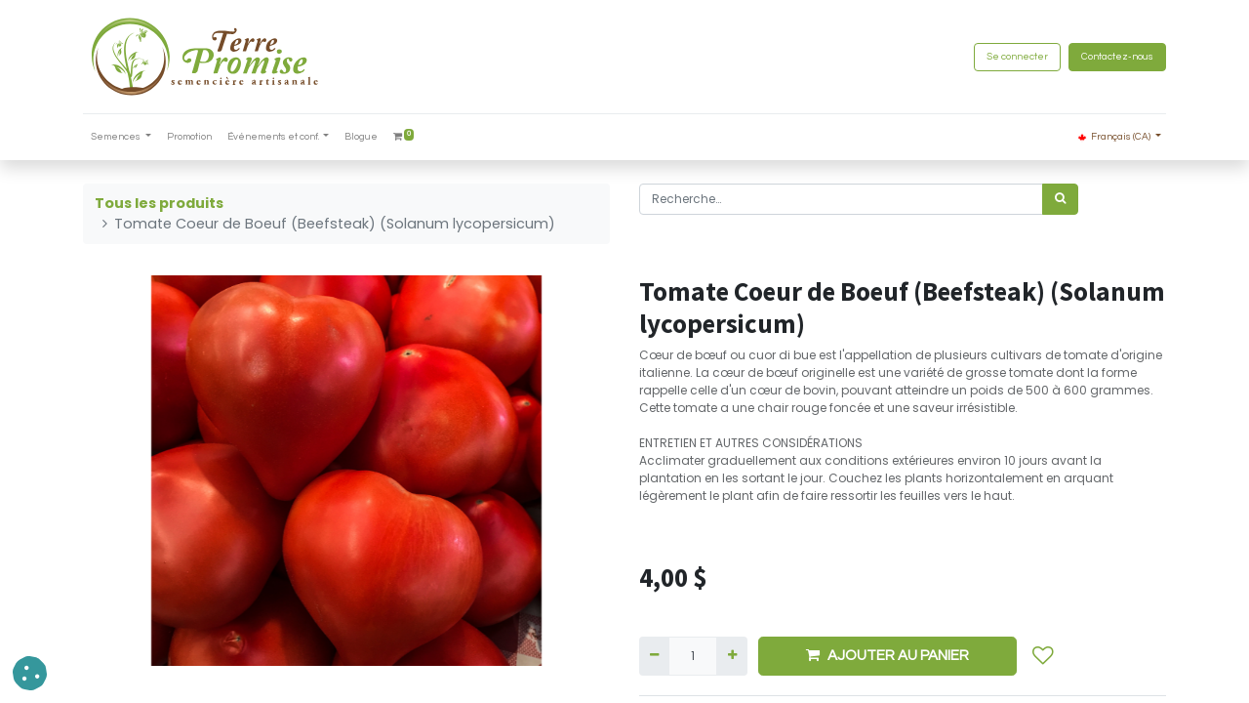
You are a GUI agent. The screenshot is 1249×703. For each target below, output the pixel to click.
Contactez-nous (1117, 57)
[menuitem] (189, 137)
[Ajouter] (731, 656)
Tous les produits (159, 203)
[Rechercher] (1060, 199)
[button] (1043, 656)
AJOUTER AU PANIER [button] (887, 655)
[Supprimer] (654, 656)
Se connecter (1017, 57)
